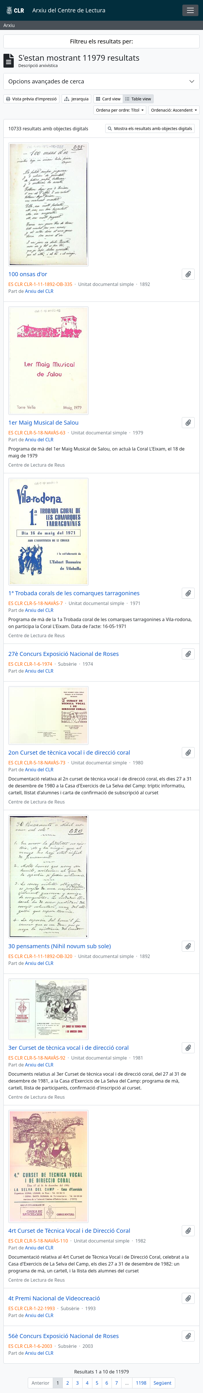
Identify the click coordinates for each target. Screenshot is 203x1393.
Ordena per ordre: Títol (118, 110)
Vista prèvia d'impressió (31, 99)
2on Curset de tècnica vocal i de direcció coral (69, 752)
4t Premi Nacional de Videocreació (54, 1298)
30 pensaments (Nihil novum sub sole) (59, 946)
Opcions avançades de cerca (46, 81)
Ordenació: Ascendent (172, 110)
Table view (138, 99)
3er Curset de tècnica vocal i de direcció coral (68, 1047)
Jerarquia (76, 99)
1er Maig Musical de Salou (43, 422)
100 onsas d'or (27, 274)
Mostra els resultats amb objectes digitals (150, 128)
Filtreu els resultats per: (101, 41)
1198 (141, 1383)
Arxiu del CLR (39, 291)
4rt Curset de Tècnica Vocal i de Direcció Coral (69, 1230)
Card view (108, 99)
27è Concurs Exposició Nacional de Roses (63, 653)
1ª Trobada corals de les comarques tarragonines (74, 593)
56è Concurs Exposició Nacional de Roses (63, 1336)
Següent (162, 1383)
